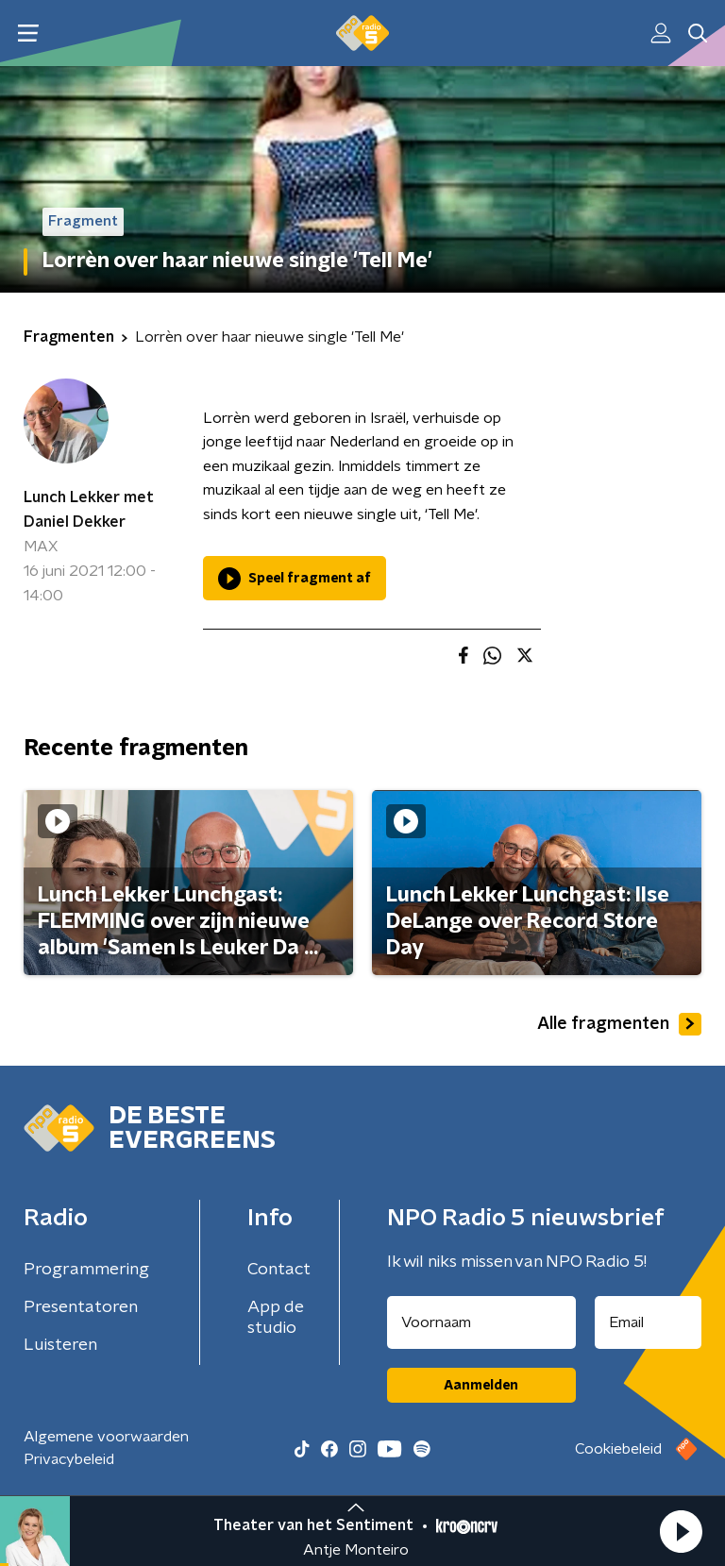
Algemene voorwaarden (106, 1436)
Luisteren (60, 1345)
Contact (279, 1269)
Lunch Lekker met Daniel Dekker (89, 510)
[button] (680, 1531)
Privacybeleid (69, 1459)
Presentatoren (81, 1307)
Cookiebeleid (618, 1449)
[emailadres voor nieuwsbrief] (648, 1322)
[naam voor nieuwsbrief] (481, 1322)
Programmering (86, 1269)
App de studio (275, 1318)
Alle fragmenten (619, 1024)
